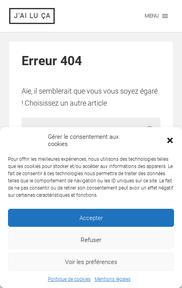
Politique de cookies (69, 279)
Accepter (91, 218)
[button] (170, 140)
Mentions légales (113, 279)
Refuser (91, 240)
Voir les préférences (91, 262)
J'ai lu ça (32, 16)
